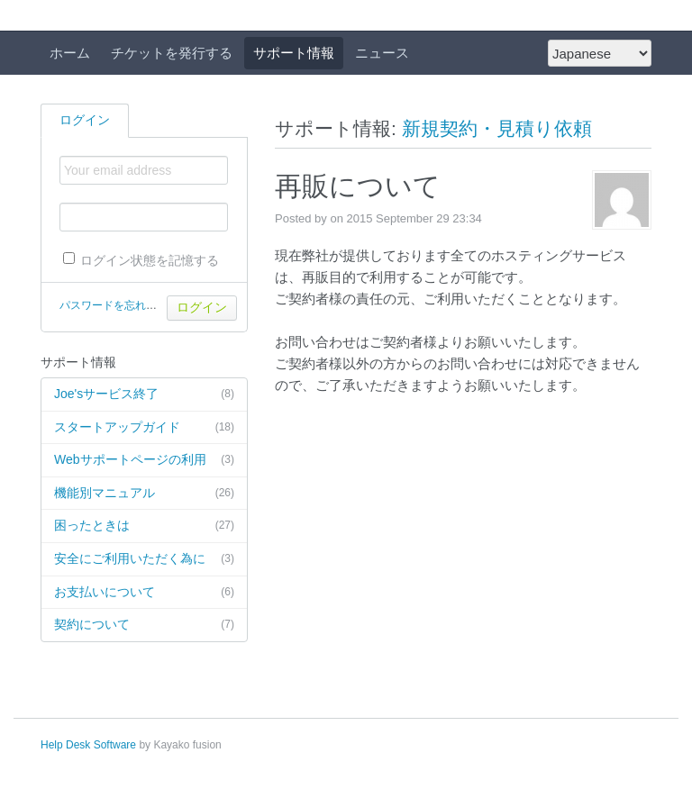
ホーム (70, 52)
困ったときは (144, 526)
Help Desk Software (88, 745)
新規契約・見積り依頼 (497, 128)
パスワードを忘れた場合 (118, 305)
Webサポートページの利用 (144, 460)
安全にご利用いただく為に (144, 559)
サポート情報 (293, 52)
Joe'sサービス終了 (144, 394)
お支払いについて (144, 593)
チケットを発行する (171, 52)
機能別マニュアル (144, 494)
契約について (144, 625)
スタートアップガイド (144, 428)
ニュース (382, 52)
